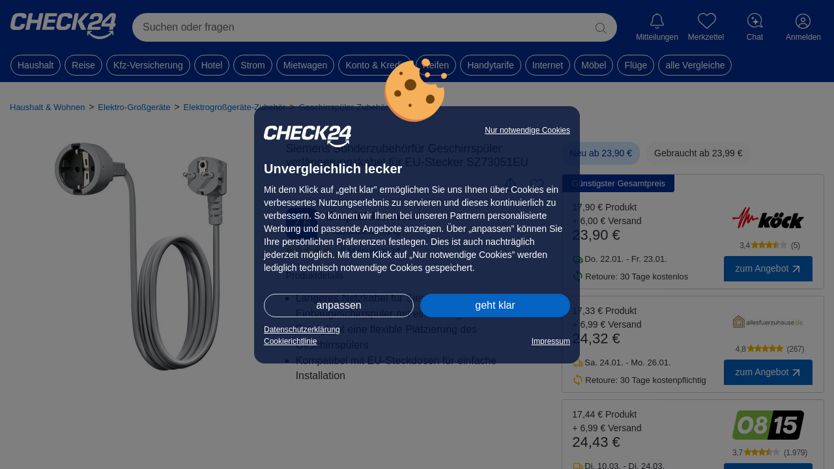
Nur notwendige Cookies (527, 130)
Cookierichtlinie (290, 341)
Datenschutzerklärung (302, 329)
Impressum (551, 341)
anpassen (338, 305)
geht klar (495, 305)
